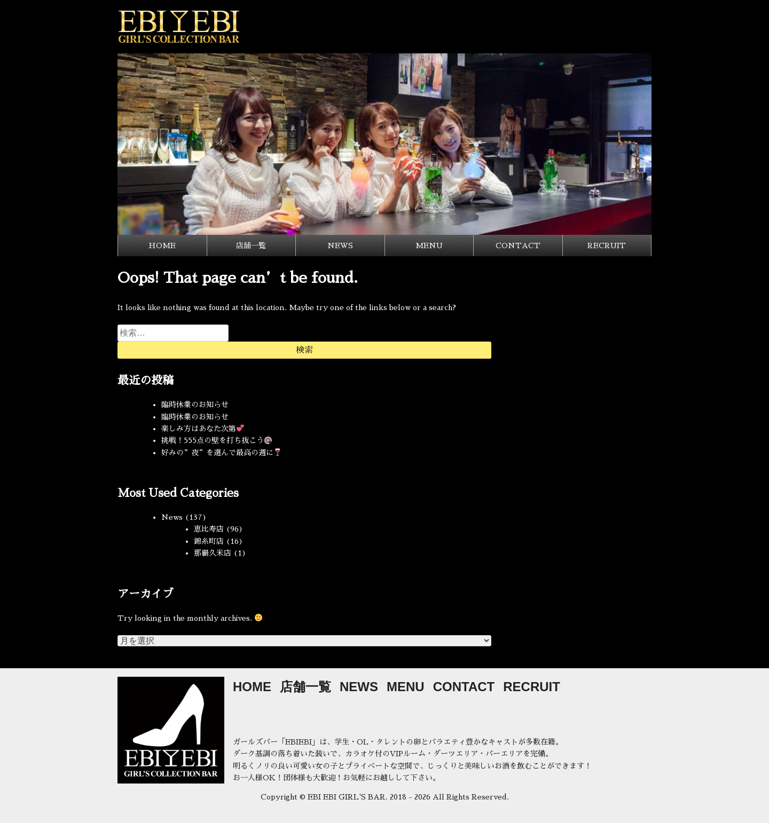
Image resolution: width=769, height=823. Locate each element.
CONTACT (518, 245)
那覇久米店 (212, 553)
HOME (162, 245)
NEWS (340, 245)
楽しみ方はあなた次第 (202, 428)
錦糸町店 (209, 541)
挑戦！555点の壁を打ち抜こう (216, 440)
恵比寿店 (209, 529)
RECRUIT (606, 245)
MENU (429, 245)
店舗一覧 (251, 245)
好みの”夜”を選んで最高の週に (221, 452)
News (172, 517)
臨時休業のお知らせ (195, 404)
